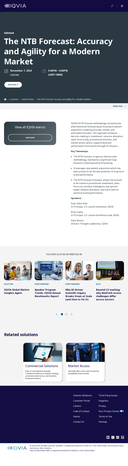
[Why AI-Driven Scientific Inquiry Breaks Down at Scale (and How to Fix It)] (79, 273)
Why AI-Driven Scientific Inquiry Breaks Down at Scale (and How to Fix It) (78, 299)
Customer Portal (81, 411)
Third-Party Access (108, 406)
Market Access (79, 377)
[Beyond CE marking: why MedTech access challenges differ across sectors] (110, 273)
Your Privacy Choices (109, 422)
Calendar (14, 74)
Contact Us (78, 432)
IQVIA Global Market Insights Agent (16, 296)
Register (14, 85)
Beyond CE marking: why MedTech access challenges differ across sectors (108, 299)
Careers (77, 416)
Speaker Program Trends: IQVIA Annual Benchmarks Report (48, 298)
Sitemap (103, 432)
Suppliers (103, 411)
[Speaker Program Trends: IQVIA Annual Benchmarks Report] (49, 273)
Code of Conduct (81, 422)
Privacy (102, 416)
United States (28, 99)
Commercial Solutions (41, 377)
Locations (14, 99)
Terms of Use (105, 427)
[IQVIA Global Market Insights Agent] (18, 273)
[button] (58, 320)
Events (76, 427)
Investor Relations (82, 406)
